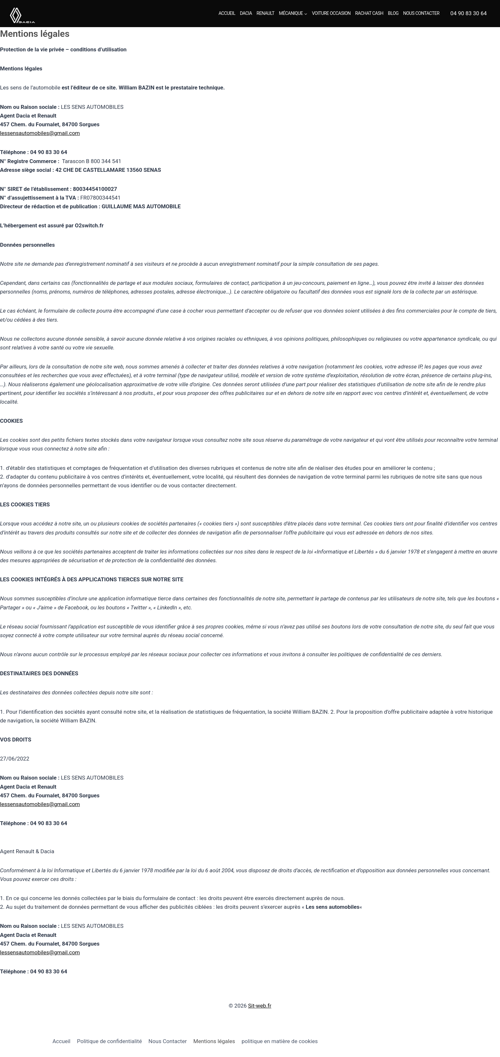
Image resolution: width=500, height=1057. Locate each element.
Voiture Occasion (331, 13)
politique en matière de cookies (280, 1041)
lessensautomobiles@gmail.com (40, 133)
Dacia (246, 13)
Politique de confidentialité (109, 1041)
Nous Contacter (421, 13)
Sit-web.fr (259, 1005)
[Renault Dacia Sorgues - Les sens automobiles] (32, 15)
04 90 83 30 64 (469, 13)
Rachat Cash (369, 13)
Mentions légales (214, 1041)
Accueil (227, 13)
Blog (393, 13)
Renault (265, 13)
